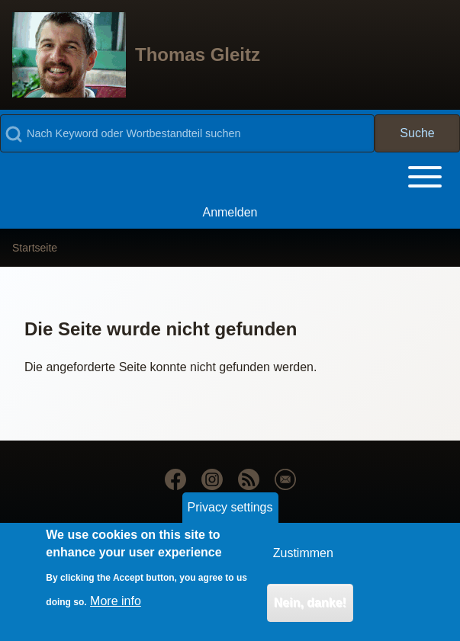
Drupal (133, 530)
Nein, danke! (310, 612)
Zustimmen (303, 562)
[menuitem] (229, 213)
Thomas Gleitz (197, 54)
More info (115, 610)
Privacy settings (229, 517)
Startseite (34, 248)
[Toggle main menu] (230, 177)
